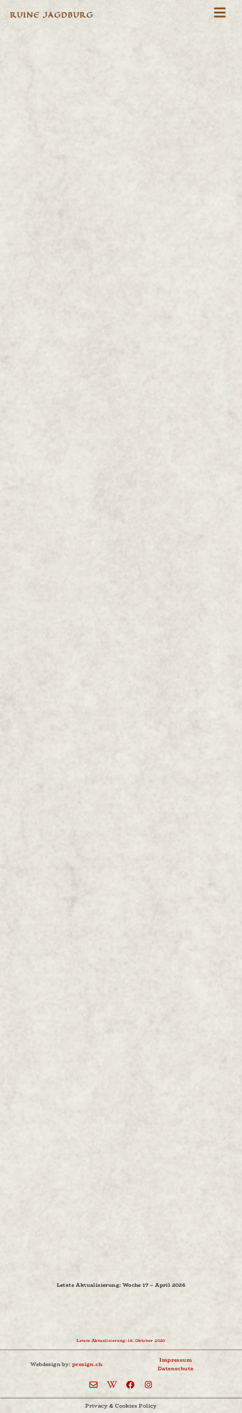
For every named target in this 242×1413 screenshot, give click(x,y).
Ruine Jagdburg (51, 15)
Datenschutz (175, 1368)
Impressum (175, 1360)
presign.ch (87, 1364)
